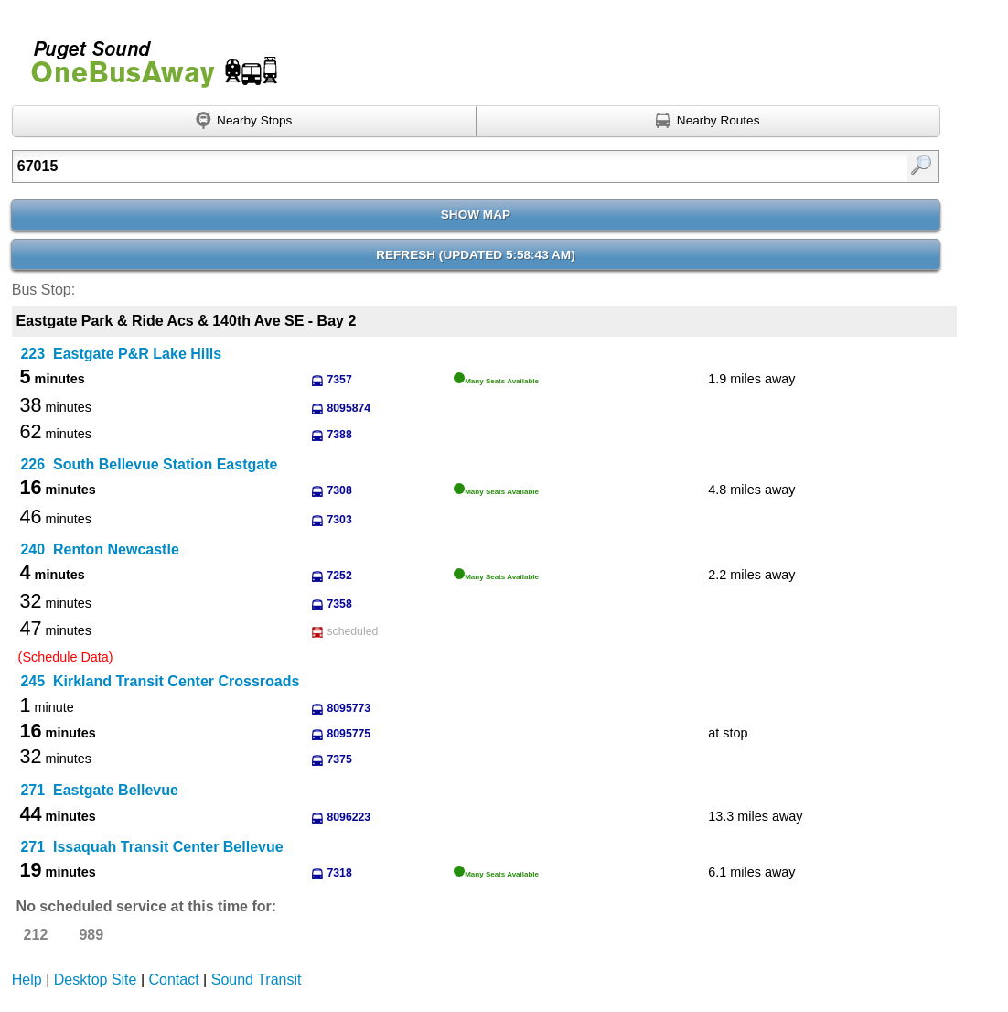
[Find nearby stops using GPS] (244, 121)
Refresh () (475, 255)
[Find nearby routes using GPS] (708, 121)
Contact (174, 979)
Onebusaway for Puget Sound (146, 56)
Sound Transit (256, 979)
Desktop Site (95, 979)
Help (27, 979)
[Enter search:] (409, 166)
